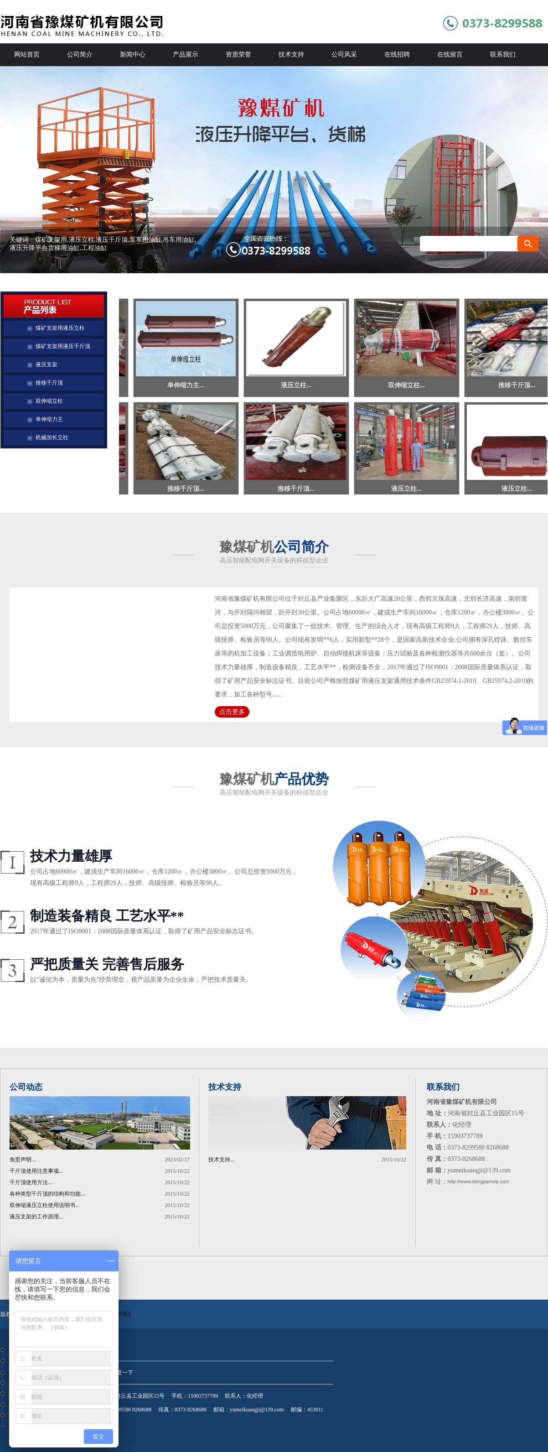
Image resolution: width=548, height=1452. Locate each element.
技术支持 (291, 54)
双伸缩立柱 (49, 401)
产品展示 (185, 54)
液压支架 (46, 364)
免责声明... (23, 1159)
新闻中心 (132, 54)
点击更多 (232, 711)
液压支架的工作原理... (36, 1216)
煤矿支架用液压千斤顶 (63, 346)
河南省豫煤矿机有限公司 (274, 169)
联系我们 (503, 54)
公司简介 (80, 54)
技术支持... (221, 1159)
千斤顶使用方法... (31, 1182)
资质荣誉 (238, 54)
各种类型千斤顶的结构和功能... (47, 1194)
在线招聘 (397, 54)
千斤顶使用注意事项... (36, 1171)
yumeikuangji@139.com (257, 1409)
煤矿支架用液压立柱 (60, 328)
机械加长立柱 (52, 437)
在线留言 (450, 54)
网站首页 (27, 54)
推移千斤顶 (49, 383)
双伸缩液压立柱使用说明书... (44, 1205)
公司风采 (344, 54)
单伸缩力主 (49, 419)
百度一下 (122, 1372)
